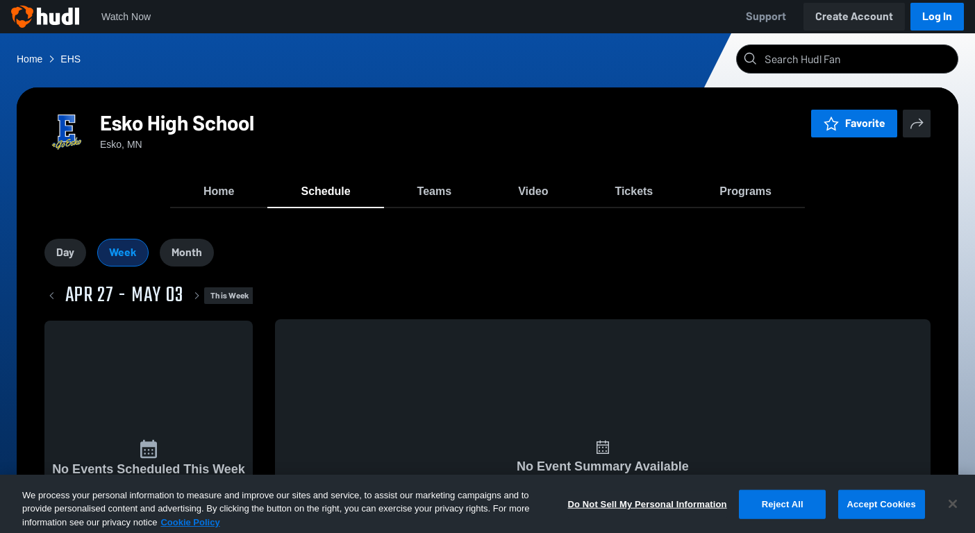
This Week (229, 296)
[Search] (858, 59)
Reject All (782, 516)
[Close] (953, 517)
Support (766, 16)
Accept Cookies (881, 516)
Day (65, 252)
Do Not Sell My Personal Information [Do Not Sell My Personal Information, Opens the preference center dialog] (647, 516)
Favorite (854, 123)
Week (123, 252)
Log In (937, 16)
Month (187, 252)
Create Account (854, 16)
